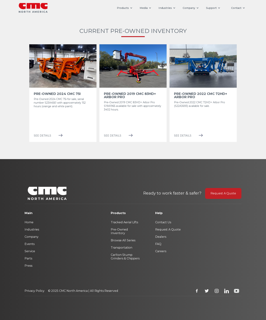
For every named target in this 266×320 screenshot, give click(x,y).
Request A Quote (223, 193)
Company (31, 236)
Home (29, 222)
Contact (236, 8)
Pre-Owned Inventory (119, 231)
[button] (124, 8)
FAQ (158, 244)
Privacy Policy (34, 291)
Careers (160, 251)
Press (28, 265)
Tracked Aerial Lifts (124, 222)
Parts (28, 258)
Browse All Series (123, 240)
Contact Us (163, 222)
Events (30, 244)
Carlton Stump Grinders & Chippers (125, 256)
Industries (165, 8)
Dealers (160, 236)
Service (30, 251)
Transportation (121, 247)
